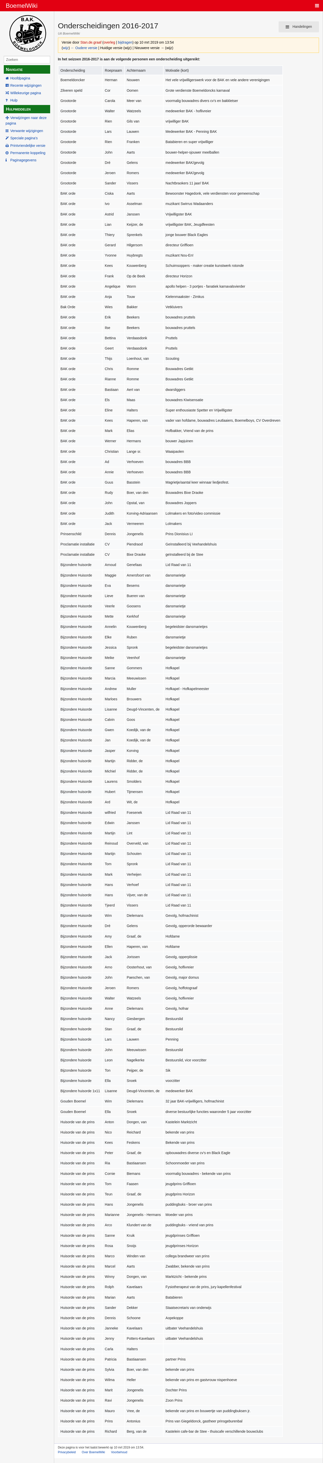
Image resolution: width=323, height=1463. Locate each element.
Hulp (14, 100)
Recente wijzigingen (26, 85)
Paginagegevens (23, 160)
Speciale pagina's (24, 138)
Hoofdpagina (20, 78)
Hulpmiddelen (18, 109)
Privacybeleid (67, 1452)
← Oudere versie (84, 48)
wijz (65, 48)
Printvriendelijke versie (27, 146)
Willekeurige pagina (25, 93)
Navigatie (14, 69)
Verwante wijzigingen (26, 131)
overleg (109, 42)
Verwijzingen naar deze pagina (26, 120)
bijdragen (125, 42)
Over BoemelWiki (93, 1452)
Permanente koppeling (27, 153)
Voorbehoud (119, 1452)
